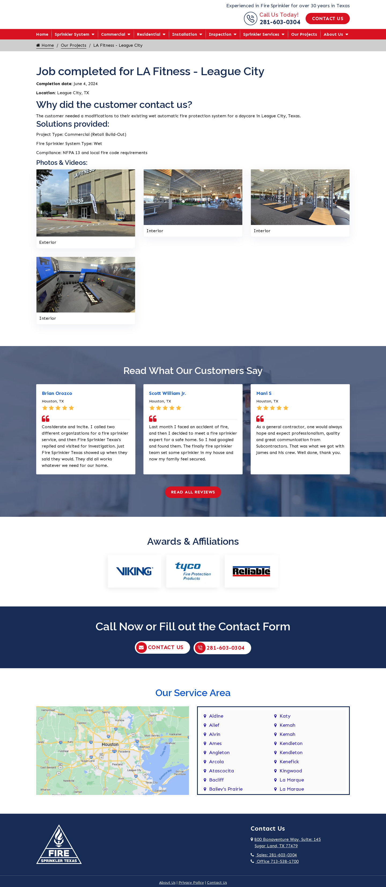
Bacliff (216, 785)
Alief (214, 730)
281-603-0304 (279, 24)
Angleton (219, 758)
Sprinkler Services (261, 39)
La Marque (292, 785)
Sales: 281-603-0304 (274, 860)
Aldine (216, 721)
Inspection (220, 39)
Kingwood (291, 776)
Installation (184, 39)
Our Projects (304, 39)
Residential (148, 39)
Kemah (287, 730)
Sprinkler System (72, 39)
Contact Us (327, 21)
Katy (285, 721)
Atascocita (221, 776)
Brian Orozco (57, 399)
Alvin (214, 739)
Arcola (216, 767)
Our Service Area (193, 697)
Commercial (113, 39)
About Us (333, 39)
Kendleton (291, 748)
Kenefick (289, 767)
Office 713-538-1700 (275, 866)
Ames (215, 748)
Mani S (264, 399)
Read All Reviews (193, 497)
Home (42, 39)
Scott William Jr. (167, 399)
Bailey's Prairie (226, 794)
